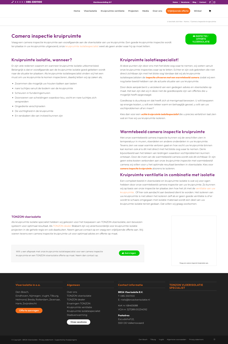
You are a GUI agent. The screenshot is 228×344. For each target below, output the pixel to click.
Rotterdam (42, 299)
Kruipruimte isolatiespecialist (83, 311)
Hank (19, 303)
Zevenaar (54, 299)
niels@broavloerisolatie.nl (135, 299)
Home (175, 2)
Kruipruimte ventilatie (79, 307)
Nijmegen (35, 295)
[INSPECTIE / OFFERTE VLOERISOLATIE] (201, 39)
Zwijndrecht (30, 303)
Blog (194, 2)
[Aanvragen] (129, 253)
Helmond (21, 299)
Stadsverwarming (77, 315)
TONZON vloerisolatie (79, 295)
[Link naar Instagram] (214, 2)
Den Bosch (22, 292)
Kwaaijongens (71, 340)
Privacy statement (46, 340)
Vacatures (185, 2)
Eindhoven (22, 295)
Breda (31, 299)
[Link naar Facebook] (210, 2)
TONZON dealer (62, 226)
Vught (45, 295)
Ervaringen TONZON (78, 303)
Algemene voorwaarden (176, 339)
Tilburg (54, 295)
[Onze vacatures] (78, 322)
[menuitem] (175, 2)
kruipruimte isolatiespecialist (81, 46)
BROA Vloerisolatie (30, 340)
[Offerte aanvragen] (29, 310)
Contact (202, 2)
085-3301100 (34, 1)
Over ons (72, 292)
